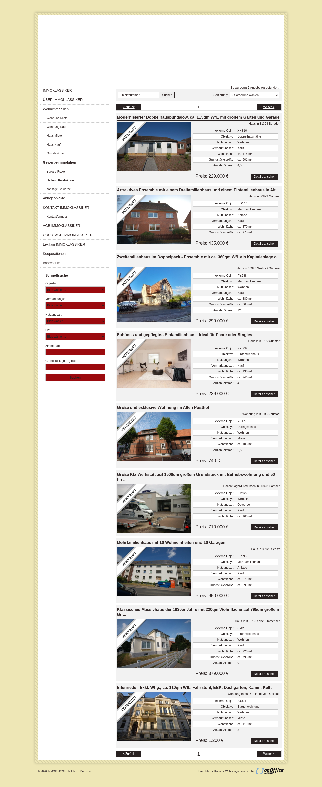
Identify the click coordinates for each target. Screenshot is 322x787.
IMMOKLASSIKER (57, 90)
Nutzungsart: (53, 314)
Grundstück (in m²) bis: (60, 361)
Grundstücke (55, 153)
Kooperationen (54, 254)
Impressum (51, 263)
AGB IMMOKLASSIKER (61, 226)
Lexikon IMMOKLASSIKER (64, 244)
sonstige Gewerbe (59, 189)
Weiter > (268, 107)
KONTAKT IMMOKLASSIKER (66, 208)
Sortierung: (220, 95)
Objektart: (51, 283)
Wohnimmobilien (56, 109)
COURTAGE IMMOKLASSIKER (68, 235)
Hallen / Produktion (60, 180)
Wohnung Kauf (56, 127)
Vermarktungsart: (56, 299)
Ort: (47, 330)
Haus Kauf (54, 144)
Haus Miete (54, 136)
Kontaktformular (57, 216)
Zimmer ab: (53, 346)
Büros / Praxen (56, 171)
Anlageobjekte (54, 198)
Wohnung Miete (57, 118)
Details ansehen (264, 176)
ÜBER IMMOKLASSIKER (63, 100)
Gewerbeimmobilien (59, 162)
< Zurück (129, 107)
